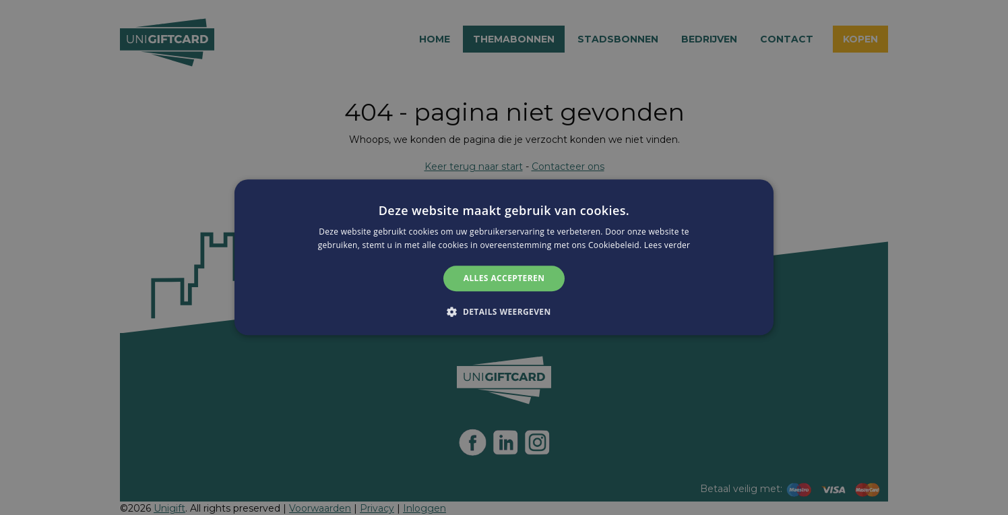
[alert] (504, 257)
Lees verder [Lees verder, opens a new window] (667, 245)
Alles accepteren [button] (504, 278)
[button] (503, 312)
